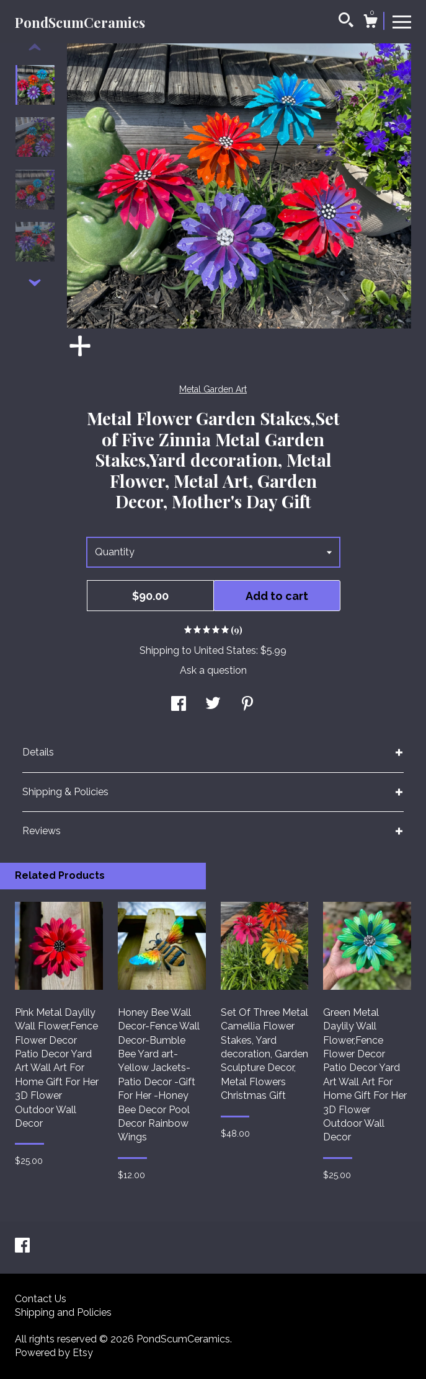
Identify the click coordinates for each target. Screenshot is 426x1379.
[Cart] (370, 23)
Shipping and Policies (63, 1312)
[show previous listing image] (35, 48)
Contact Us (40, 1299)
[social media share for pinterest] (247, 705)
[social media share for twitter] (213, 705)
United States (225, 650)
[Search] (346, 22)
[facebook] (22, 1247)
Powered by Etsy (54, 1353)
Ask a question (213, 670)
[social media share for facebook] (178, 705)
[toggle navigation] (402, 21)
